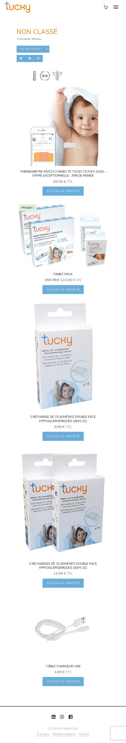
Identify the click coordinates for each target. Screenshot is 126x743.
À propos (43, 734)
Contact (84, 734)
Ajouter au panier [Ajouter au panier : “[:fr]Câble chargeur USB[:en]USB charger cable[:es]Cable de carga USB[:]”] (61, 681)
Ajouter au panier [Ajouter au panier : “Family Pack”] (61, 289)
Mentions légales (64, 734)
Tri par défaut (30, 49)
